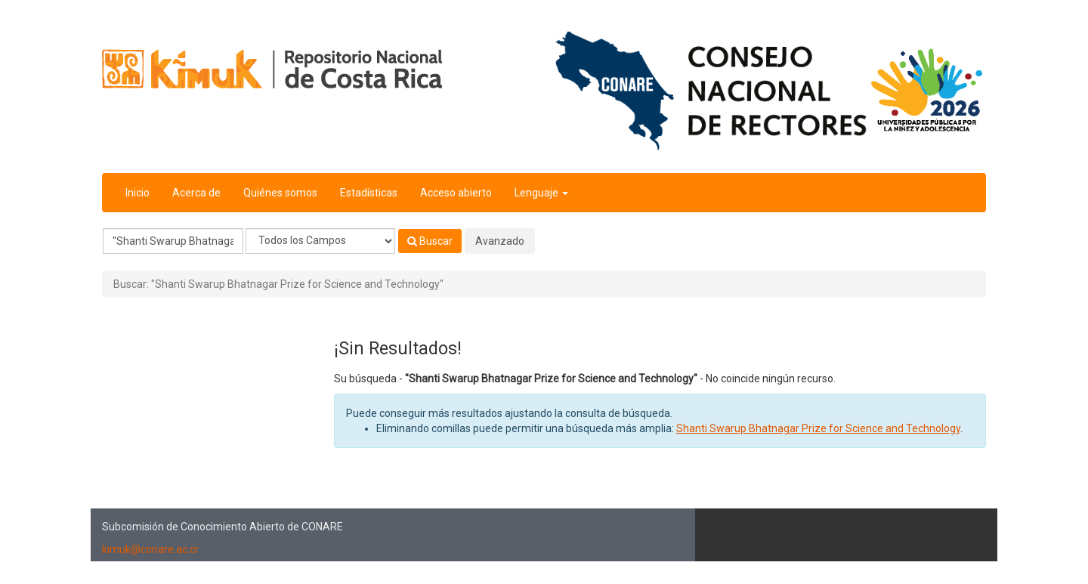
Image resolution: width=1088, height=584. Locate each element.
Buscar (430, 241)
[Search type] (320, 241)
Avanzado (499, 241)
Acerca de (196, 193)
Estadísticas (368, 193)
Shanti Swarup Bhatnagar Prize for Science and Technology (818, 428)
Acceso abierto (456, 193)
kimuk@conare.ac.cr (150, 549)
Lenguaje (541, 193)
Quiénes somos (280, 193)
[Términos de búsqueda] (173, 241)
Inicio (137, 193)
